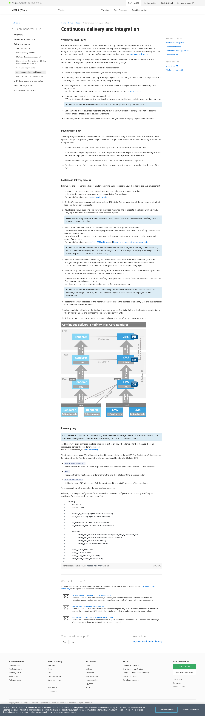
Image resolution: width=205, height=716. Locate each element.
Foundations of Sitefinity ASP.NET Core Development (92, 616)
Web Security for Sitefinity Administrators (88, 605)
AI (48, 682)
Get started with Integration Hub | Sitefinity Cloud (91, 594)
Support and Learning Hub (133, 664)
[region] (111, 530)
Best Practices (120, 10)
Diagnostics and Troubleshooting (147, 640)
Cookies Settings (191, 710)
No (73, 641)
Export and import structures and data (130, 242)
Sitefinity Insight (15, 668)
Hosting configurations (99, 197)
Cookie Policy (121, 710)
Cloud (50, 668)
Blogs (88, 664)
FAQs (88, 686)
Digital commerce (54, 679)
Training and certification (133, 668)
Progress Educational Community (136, 671)
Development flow (173, 47)
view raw (157, 564)
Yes (64, 641)
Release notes (15, 679)
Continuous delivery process (177, 51)
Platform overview (174, 70)
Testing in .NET (134, 91)
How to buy (177, 678)
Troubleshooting (139, 10)
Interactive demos (130, 675)
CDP (49, 671)
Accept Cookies (166, 710)
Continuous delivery (139, 54)
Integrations (52, 690)
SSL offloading (91, 449)
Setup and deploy (75, 23)
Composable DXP (54, 675)
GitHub (106, 564)
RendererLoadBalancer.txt (74, 564)
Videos (89, 668)
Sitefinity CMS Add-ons (99, 242)
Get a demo (172, 66)
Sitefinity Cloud (15, 671)
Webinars (90, 671)
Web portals (52, 686)
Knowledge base (92, 679)
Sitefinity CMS (14, 664)
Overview (51, 664)
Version (62, 10)
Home (63, 23)
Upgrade (89, 682)
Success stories (92, 675)
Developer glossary (131, 679)
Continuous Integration (175, 43)
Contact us (177, 682)
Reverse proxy (172, 54)
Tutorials (105, 10)
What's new (13, 675)
